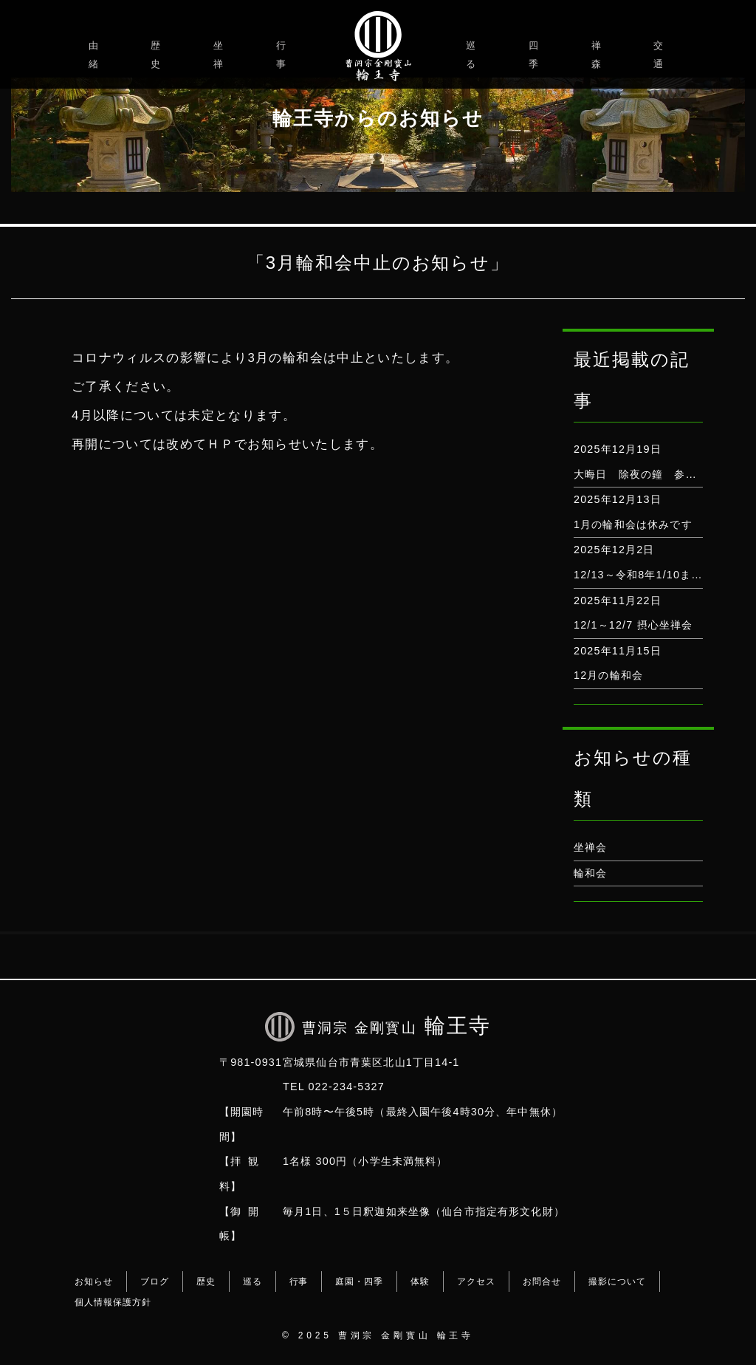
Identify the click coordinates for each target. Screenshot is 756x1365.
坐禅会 (590, 847)
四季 (536, 54)
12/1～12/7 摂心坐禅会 (633, 625)
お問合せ (542, 1281)
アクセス (476, 1281)
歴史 (158, 54)
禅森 (598, 54)
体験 (420, 1281)
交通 (660, 54)
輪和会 (590, 873)
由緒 (96, 54)
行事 (283, 54)
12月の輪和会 (608, 675)
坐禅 (220, 54)
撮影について (617, 1281)
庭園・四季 (359, 1281)
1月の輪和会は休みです (633, 524)
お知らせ (94, 1281)
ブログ (154, 1281)
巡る (473, 54)
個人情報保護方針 (113, 1302)
